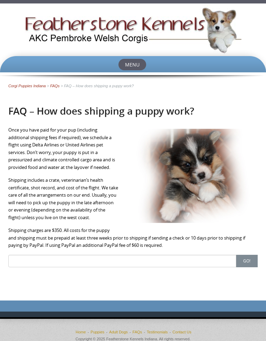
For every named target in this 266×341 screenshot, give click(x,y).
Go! (246, 260)
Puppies (98, 332)
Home (81, 332)
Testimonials (157, 332)
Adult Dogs (118, 332)
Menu (132, 64)
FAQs (137, 332)
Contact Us (181, 332)
